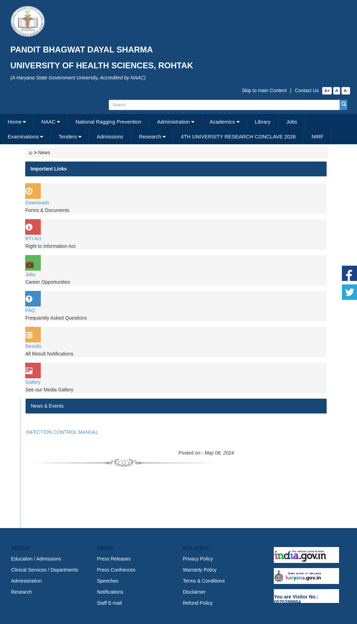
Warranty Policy (200, 570)
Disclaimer (194, 592)
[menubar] (177, 129)
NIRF (317, 136)
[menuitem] (16, 121)
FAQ (30, 310)
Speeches (107, 581)
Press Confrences (116, 570)
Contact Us (307, 90)
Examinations (23, 136)
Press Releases (114, 559)
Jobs (291, 122)
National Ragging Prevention (108, 122)
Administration (173, 122)
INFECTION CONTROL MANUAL (62, 432)
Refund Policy (198, 603)
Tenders (68, 136)
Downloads (37, 202)
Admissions (110, 136)
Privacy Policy (198, 559)
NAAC (48, 122)
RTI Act (33, 238)
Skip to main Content (264, 90)
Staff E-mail (109, 603)
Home (14, 122)
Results (33, 346)
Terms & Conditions (204, 581)
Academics (222, 122)
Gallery (32, 382)
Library (263, 122)
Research (150, 136)
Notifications (110, 592)
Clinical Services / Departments (44, 570)
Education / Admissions (36, 559)
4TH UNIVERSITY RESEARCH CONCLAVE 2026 (238, 136)
